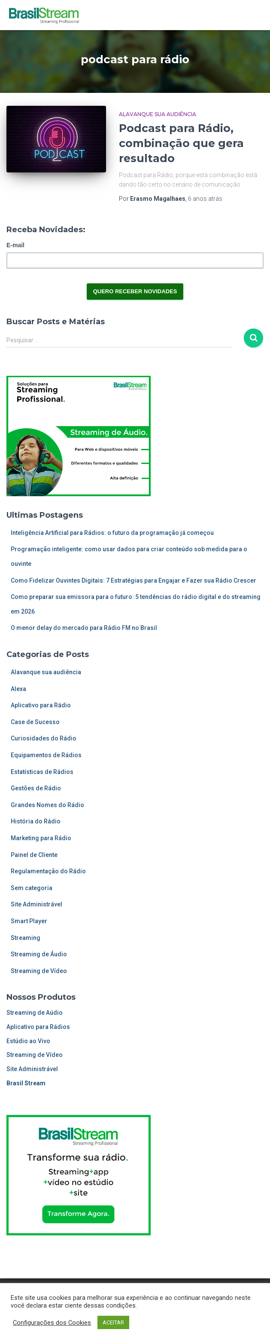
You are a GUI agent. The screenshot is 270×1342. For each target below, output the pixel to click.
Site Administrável (36, 904)
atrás (205, 198)
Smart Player (29, 921)
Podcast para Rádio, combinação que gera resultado (181, 143)
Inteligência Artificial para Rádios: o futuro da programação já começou (112, 532)
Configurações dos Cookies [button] (52, 1323)
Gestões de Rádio (36, 788)
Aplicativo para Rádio (41, 705)
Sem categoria (31, 887)
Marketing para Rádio (41, 838)
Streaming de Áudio (39, 954)
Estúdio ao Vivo (28, 1041)
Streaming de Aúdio (34, 1012)
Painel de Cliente (34, 854)
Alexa (18, 688)
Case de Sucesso (35, 722)
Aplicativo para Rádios (38, 1026)
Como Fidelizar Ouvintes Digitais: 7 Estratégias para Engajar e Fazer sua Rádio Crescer (133, 580)
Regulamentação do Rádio (48, 871)
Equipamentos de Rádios (46, 755)
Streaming (25, 937)
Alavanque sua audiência (157, 114)
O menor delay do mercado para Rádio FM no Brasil (84, 627)
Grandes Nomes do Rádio (47, 805)
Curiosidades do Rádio (43, 738)
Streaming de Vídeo (39, 970)
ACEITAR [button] (113, 1322)
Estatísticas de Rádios (42, 771)
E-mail (15, 245)
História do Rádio (36, 821)
